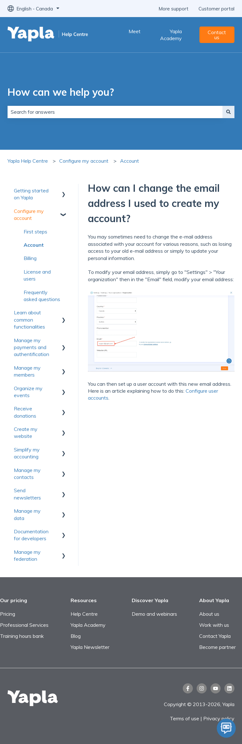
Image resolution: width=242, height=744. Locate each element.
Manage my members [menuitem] (27, 371)
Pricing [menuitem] (7, 614)
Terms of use (185, 718)
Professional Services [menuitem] (24, 625)
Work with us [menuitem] (214, 625)
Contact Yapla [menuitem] (215, 636)
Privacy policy (218, 718)
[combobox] (115, 112)
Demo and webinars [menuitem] (154, 614)
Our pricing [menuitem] (13, 600)
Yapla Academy (171, 34)
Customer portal (216, 9)
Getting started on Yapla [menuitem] (31, 194)
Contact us (217, 34)
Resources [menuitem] (84, 600)
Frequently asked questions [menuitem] (42, 295)
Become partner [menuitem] (217, 647)
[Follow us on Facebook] (188, 688)
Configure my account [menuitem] (29, 214)
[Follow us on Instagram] (202, 688)
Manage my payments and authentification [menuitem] (31, 347)
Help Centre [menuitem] (84, 614)
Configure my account (83, 161)
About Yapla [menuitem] (214, 600)
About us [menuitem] (209, 614)
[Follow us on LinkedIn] (229, 688)
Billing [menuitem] (30, 258)
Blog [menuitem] (76, 636)
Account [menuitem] (34, 245)
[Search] (228, 112)
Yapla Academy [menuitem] (88, 625)
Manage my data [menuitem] (27, 514)
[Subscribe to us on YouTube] (215, 688)
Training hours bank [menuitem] (22, 636)
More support (173, 9)
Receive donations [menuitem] (25, 412)
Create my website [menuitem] (25, 432)
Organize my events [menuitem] (28, 391)
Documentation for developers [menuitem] (31, 534)
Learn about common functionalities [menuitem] (29, 319)
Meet (135, 31)
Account (129, 161)
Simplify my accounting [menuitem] (27, 453)
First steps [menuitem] (35, 231)
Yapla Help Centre (28, 161)
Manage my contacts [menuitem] (27, 473)
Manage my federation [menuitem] (27, 555)
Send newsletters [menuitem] (27, 493)
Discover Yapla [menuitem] (150, 600)
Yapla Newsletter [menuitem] (90, 647)
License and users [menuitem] (37, 275)
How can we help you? (61, 92)
